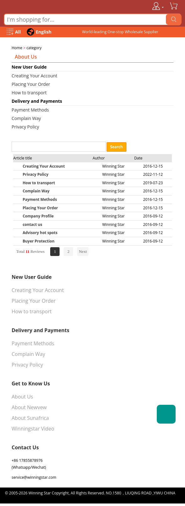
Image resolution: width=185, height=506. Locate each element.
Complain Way (26, 118)
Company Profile (38, 215)
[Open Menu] (14, 32)
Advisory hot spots (40, 232)
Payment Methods (30, 109)
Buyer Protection (39, 240)
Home (17, 47)
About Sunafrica (30, 417)
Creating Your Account (34, 75)
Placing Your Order (31, 83)
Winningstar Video (33, 428)
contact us (32, 224)
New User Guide (29, 66)
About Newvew (29, 406)
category (33, 47)
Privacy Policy (25, 126)
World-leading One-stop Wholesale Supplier (120, 31)
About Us (22, 396)
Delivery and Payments (37, 100)
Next (83, 250)
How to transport (29, 92)
